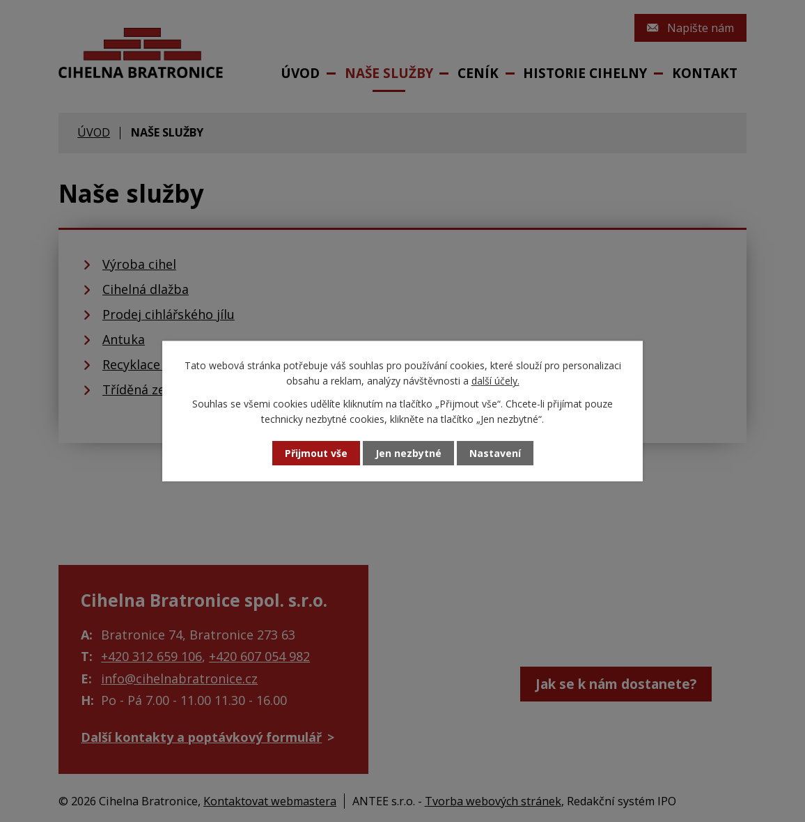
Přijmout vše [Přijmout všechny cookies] (316, 453)
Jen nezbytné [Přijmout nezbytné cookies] (408, 453)
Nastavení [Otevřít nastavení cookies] (495, 453)
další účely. (495, 380)
